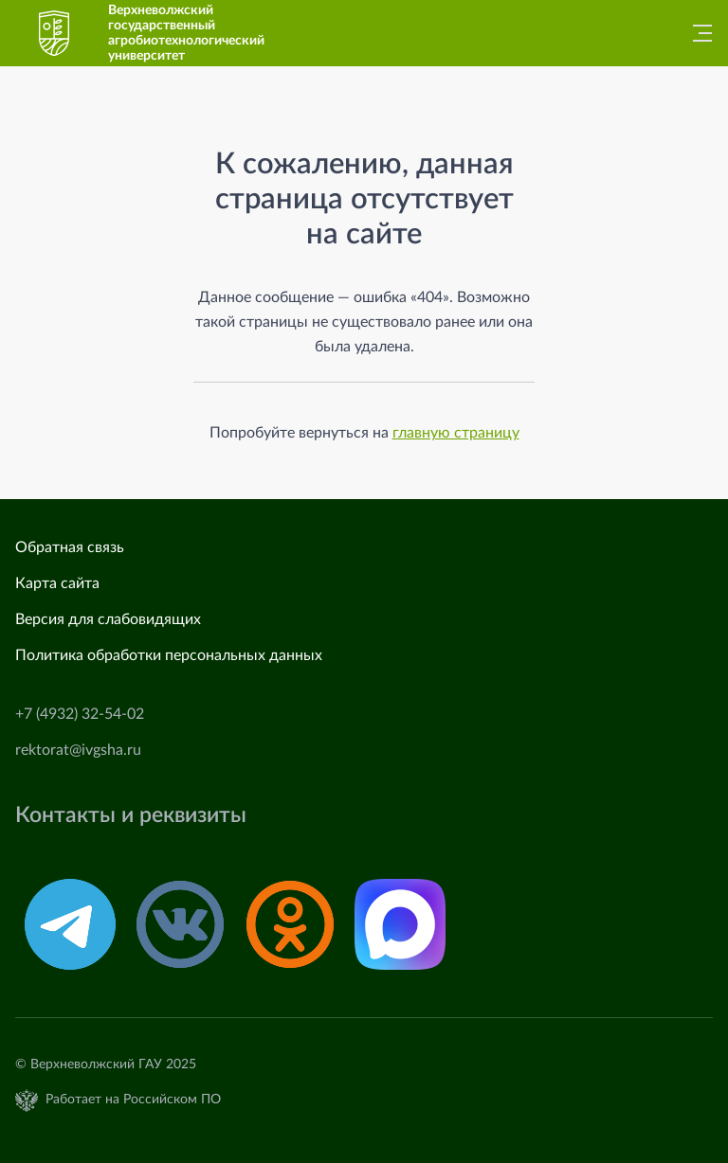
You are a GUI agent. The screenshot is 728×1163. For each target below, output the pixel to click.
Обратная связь (69, 547)
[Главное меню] (697, 33)
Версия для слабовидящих (108, 619)
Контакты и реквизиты (130, 815)
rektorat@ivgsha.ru (78, 750)
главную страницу (455, 432)
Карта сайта (57, 583)
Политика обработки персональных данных (168, 655)
